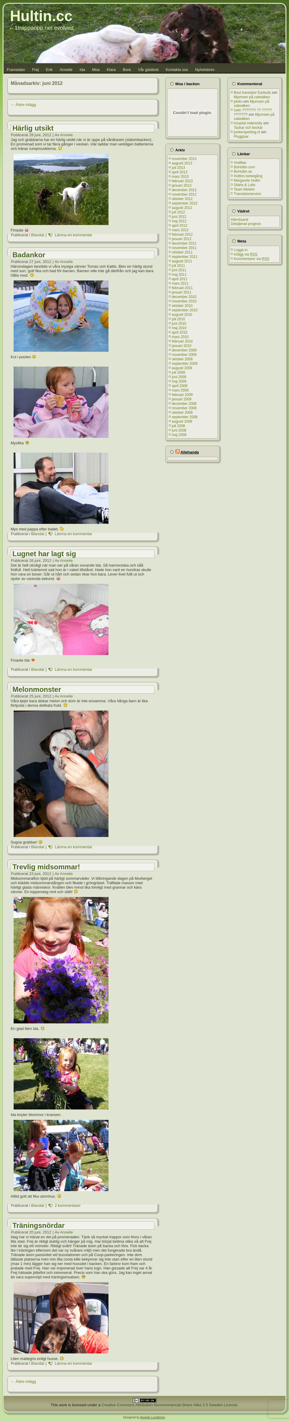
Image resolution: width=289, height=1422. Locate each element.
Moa (96, 69)
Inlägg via (245, 254)
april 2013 (180, 172)
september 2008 (185, 417)
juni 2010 (179, 323)
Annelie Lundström (152, 1417)
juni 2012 (179, 217)
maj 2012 (179, 221)
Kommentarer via (251, 259)
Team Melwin (244, 189)
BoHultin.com (244, 167)
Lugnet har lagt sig (44, 554)
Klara (111, 69)
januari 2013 (181, 185)
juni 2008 (179, 430)
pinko (238, 101)
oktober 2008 (182, 412)
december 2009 (184, 350)
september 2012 (185, 203)
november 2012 (184, 194)
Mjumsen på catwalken (252, 97)
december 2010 (184, 297)
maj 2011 (179, 274)
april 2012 (180, 225)
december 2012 (184, 190)
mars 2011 (180, 283)
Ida (82, 69)
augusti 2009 (182, 368)
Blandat (37, 235)
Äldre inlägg (23, 104)
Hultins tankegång (248, 176)
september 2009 (185, 364)
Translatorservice (247, 194)
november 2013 (184, 159)
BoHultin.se (243, 171)
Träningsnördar (38, 1225)
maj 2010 (179, 328)
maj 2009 (179, 381)
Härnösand (239, 220)
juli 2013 (178, 168)
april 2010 (180, 332)
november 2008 (184, 408)
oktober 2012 (182, 199)
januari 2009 (181, 399)
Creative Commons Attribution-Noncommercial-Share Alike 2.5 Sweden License (169, 1405)
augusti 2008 (182, 421)
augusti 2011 (182, 261)
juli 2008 (178, 426)
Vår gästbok (148, 69)
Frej (35, 69)
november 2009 (184, 355)
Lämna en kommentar (73, 235)
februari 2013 (182, 181)
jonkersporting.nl (247, 132)
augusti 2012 (182, 208)
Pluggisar (241, 136)
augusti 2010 (182, 315)
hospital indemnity (248, 123)
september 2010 (185, 310)
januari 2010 (181, 346)
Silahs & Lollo (245, 185)
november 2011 (184, 248)
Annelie (66, 69)
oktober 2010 (182, 306)
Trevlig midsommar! (46, 867)
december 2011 (184, 243)
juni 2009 (179, 377)
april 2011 (180, 279)
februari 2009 (182, 395)
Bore (127, 69)
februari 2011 (182, 288)
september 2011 (185, 257)
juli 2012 (178, 212)
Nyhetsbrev (205, 69)
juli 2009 (178, 372)
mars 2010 (180, 337)
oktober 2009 (182, 359)
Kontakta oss (177, 69)
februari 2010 (182, 341)
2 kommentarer (68, 1205)
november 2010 (184, 301)
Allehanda (190, 452)
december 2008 (184, 404)
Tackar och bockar (248, 128)
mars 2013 (180, 177)
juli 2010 (178, 319)
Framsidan (16, 69)
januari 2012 (181, 239)
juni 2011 (179, 270)
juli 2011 (178, 266)
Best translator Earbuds (252, 93)
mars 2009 (180, 390)
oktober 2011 (182, 252)
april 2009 (180, 386)
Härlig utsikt (33, 128)
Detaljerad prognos (246, 224)
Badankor (28, 255)
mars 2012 (180, 230)
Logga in (241, 250)
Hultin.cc (41, 16)
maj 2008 (179, 435)
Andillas (240, 163)
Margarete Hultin (247, 180)
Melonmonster (36, 689)
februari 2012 (182, 234)
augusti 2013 (182, 163)
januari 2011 (181, 292)
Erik (49, 69)
